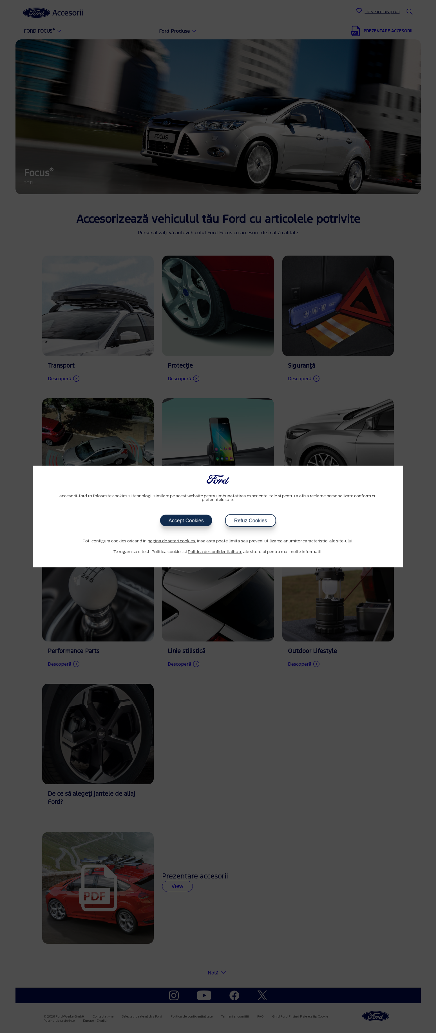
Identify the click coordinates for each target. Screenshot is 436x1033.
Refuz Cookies (250, 521)
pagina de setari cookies (171, 541)
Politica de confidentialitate (215, 552)
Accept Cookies (186, 521)
